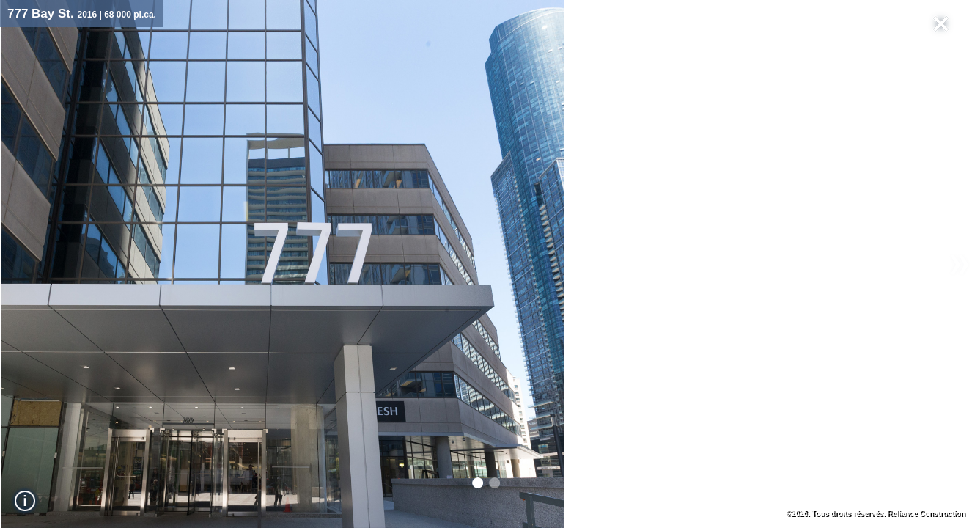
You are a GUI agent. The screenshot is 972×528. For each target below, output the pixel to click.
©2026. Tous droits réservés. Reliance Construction (875, 513)
